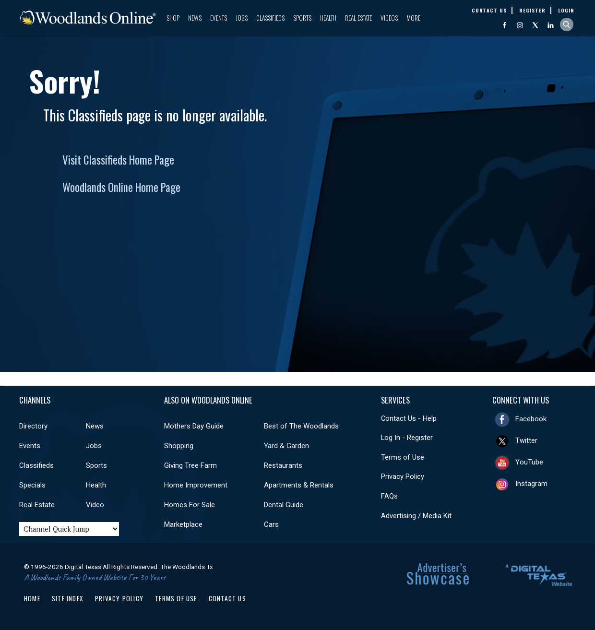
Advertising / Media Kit (416, 515)
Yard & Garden (286, 445)
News (195, 18)
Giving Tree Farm (190, 465)
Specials (32, 485)
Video (95, 504)
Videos (389, 18)
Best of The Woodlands (301, 426)
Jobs (242, 18)
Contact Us (227, 598)
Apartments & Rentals (298, 485)
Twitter (526, 440)
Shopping (178, 445)
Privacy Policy (402, 476)
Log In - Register (407, 437)
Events (218, 18)
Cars (271, 524)
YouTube (529, 462)
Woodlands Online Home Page (121, 187)
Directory (33, 426)
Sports (302, 18)
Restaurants (283, 465)
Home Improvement (195, 485)
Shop (173, 18)
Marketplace (183, 524)
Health (328, 18)
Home (32, 598)
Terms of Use (402, 457)
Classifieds (270, 18)
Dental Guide (283, 504)
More (413, 18)
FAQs (389, 496)
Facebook (531, 419)
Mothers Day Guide (194, 426)
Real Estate (358, 18)
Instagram (531, 483)
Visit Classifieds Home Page (118, 160)
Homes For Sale (189, 504)
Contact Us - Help (409, 418)
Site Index (67, 598)
